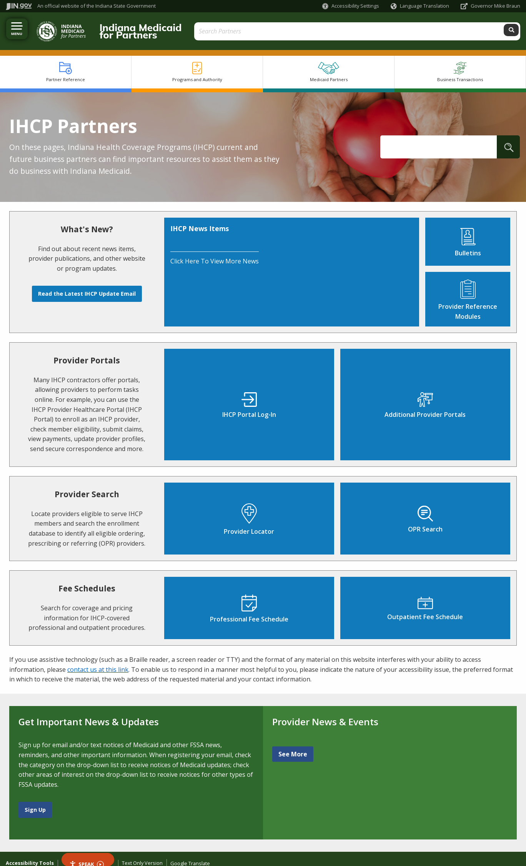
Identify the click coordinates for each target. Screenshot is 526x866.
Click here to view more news (214, 254)
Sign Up (35, 802)
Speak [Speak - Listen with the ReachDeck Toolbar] (86, 856)
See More (292, 747)
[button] (350, 6)
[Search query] (455, 27)
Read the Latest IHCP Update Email (87, 286)
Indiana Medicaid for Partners (157, 27)
